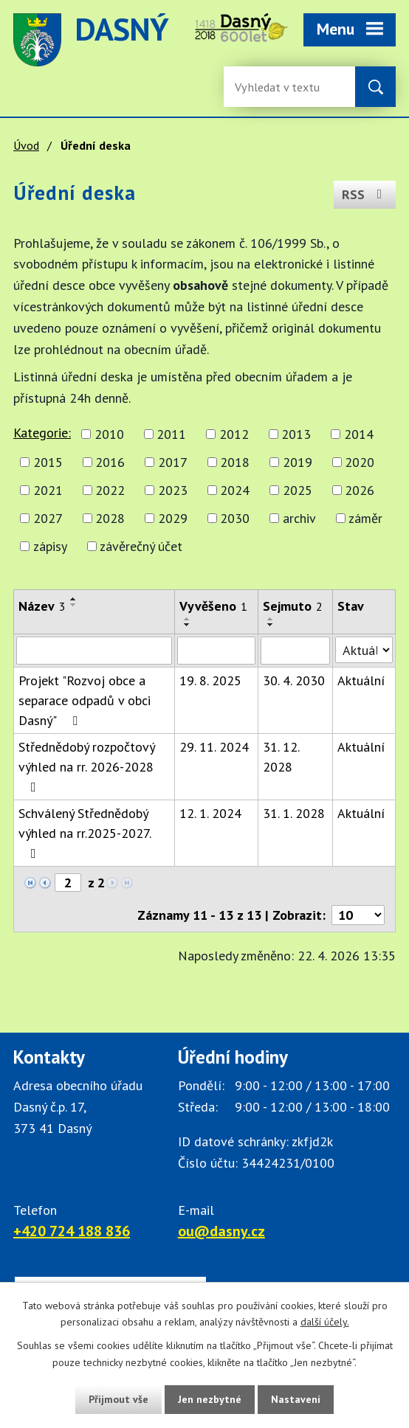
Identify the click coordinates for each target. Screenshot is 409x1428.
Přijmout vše (118, 1399)
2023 (173, 490)
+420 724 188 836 (71, 1231)
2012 (234, 434)
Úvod (26, 145)
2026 (359, 490)
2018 (235, 462)
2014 (359, 434)
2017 (173, 462)
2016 (110, 462)
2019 (297, 462)
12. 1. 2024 (210, 813)
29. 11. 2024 (214, 746)
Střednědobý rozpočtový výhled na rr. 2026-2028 (86, 766)
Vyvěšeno (213, 605)
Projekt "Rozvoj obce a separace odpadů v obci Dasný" (84, 700)
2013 (296, 434)
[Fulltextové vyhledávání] (283, 86)
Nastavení (295, 1399)
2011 (171, 434)
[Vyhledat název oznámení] (94, 651)
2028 (110, 518)
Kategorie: (42, 432)
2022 (110, 490)
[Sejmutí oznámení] (295, 651)
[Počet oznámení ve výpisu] (358, 915)
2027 (48, 518)
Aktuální (361, 680)
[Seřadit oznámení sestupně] (74, 605)
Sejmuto (293, 605)
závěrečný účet (141, 546)
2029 (173, 518)
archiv (299, 518)
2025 (297, 490)
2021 (48, 490)
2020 (359, 462)
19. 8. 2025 (210, 680)
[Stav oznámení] (364, 650)
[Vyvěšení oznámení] (216, 651)
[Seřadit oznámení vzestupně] (74, 599)
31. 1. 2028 (294, 813)
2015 (48, 462)
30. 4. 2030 (294, 680)
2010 (109, 434)
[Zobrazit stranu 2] (68, 882)
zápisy (50, 546)
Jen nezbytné (209, 1399)
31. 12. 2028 (281, 756)
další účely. (324, 1322)
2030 (235, 518)
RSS (365, 194)
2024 (235, 490)
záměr (365, 518)
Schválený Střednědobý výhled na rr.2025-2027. (84, 832)
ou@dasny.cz (221, 1231)
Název (42, 605)
